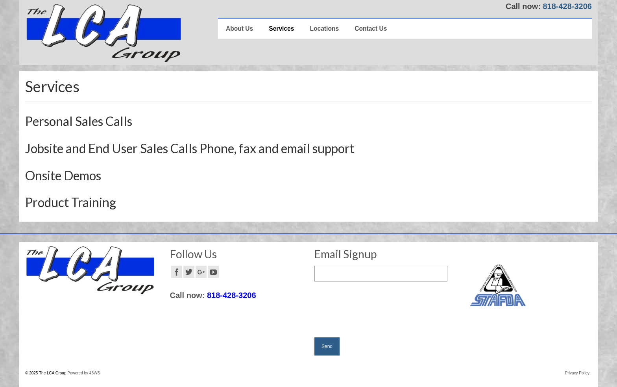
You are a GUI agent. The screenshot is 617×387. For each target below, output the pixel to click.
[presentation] (374, 300)
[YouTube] (213, 272)
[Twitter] (188, 272)
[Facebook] (176, 272)
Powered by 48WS (83, 373)
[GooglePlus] (201, 272)
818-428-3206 (567, 6)
